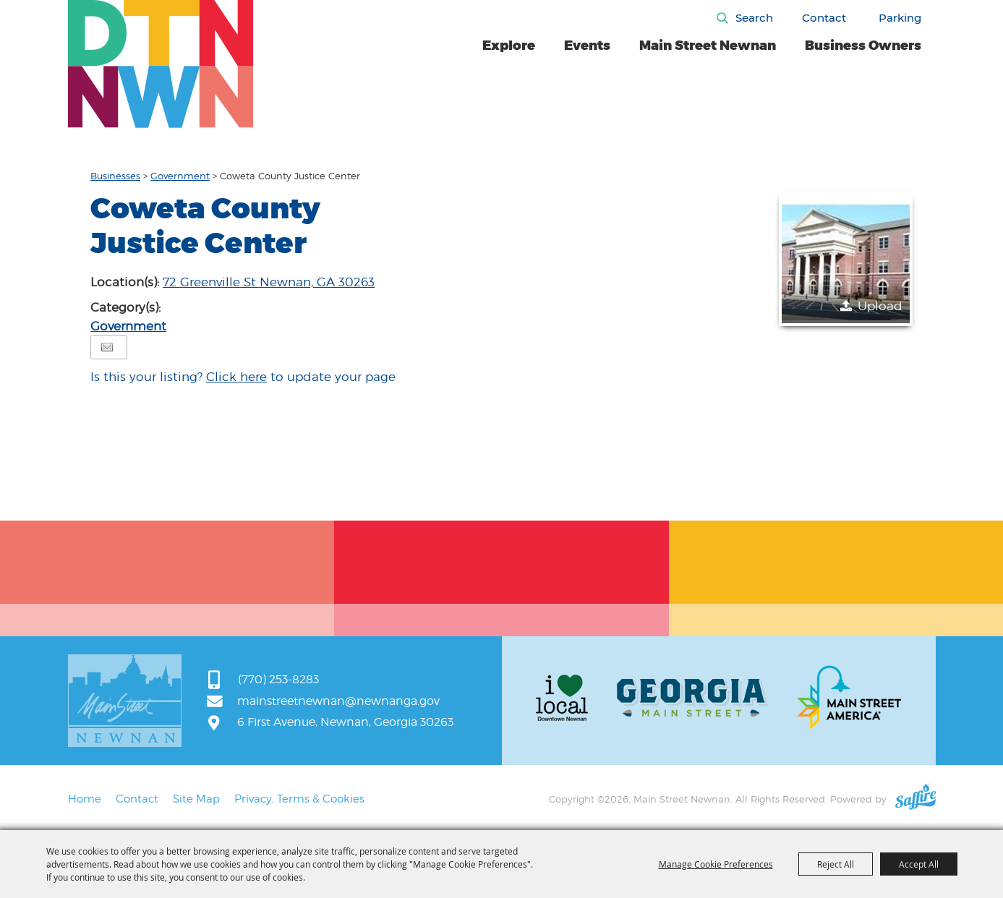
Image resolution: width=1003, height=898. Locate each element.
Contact (824, 17)
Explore (508, 45)
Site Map (196, 798)
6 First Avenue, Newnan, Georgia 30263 (345, 722)
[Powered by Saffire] (915, 799)
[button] (846, 259)
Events (587, 45)
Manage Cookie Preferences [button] (716, 864)
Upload (880, 306)
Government (180, 175)
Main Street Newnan (707, 45)
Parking (900, 17)
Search (754, 18)
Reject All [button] (835, 864)
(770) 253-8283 (278, 679)
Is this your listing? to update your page (243, 376)
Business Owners (863, 45)
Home (84, 798)
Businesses (115, 175)
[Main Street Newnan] (161, 64)
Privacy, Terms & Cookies (299, 798)
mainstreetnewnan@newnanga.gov (338, 701)
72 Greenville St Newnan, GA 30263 (269, 282)
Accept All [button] (919, 864)
